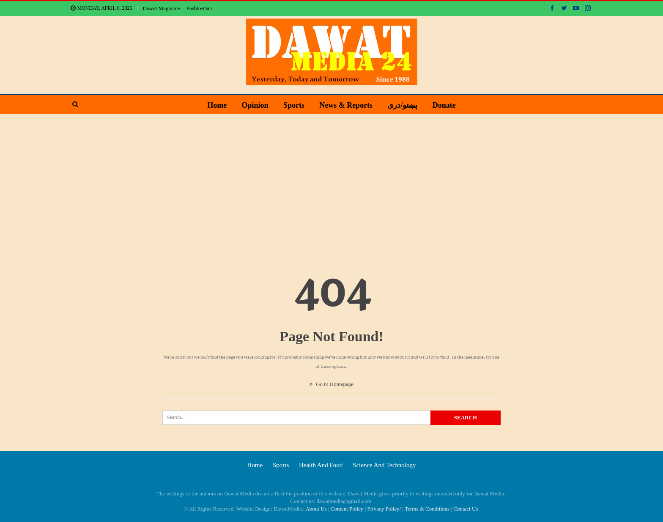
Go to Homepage (331, 384)
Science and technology (384, 465)
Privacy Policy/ (384, 509)
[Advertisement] (331, 178)
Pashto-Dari (199, 8)
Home (217, 105)
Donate (444, 105)
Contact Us (465, 509)
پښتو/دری (402, 105)
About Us (315, 509)
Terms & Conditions (427, 509)
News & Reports (346, 105)
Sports (293, 105)
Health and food (320, 465)
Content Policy (347, 509)
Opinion (255, 105)
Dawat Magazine (161, 8)
